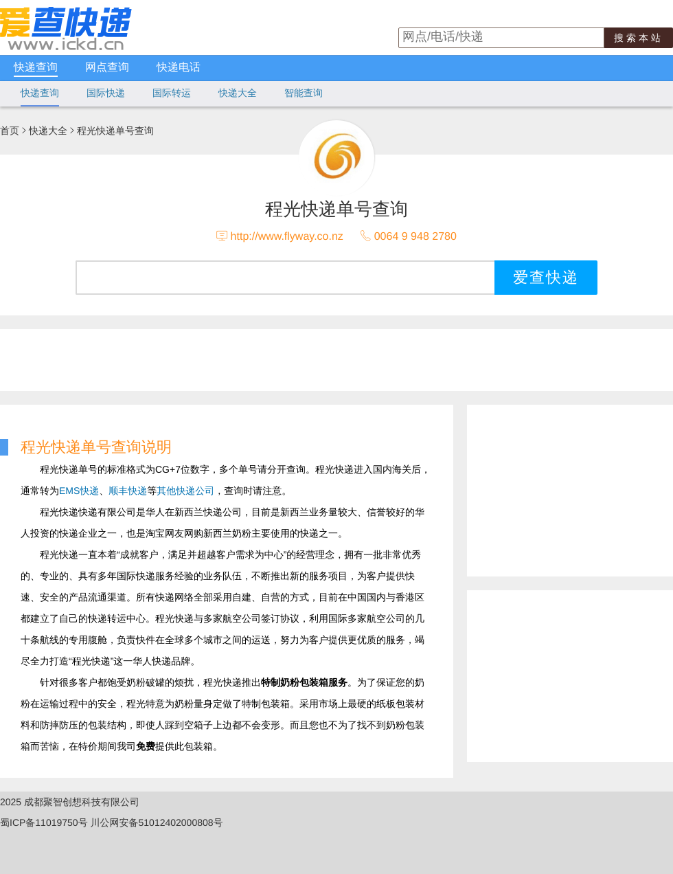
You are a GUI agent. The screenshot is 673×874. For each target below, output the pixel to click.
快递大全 (237, 92)
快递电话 (179, 68)
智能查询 (303, 92)
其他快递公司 (185, 490)
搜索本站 (638, 37)
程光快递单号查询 (115, 130)
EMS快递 (79, 490)
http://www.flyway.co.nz (287, 237)
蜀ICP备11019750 (39, 822)
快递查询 (36, 68)
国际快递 (106, 92)
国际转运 (171, 92)
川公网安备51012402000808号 (157, 822)
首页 (9, 130)
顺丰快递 (128, 490)
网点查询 (107, 68)
